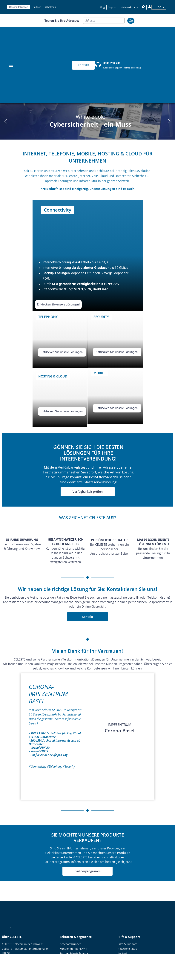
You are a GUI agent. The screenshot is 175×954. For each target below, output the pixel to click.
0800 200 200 (111, 63)
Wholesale (50, 7)
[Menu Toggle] (11, 65)
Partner (37, 7)
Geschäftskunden (18, 7)
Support (112, 7)
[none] (158, 7)
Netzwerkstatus (129, 7)
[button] (6, 121)
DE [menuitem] (159, 7)
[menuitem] (158, 7)
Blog (102, 7)
